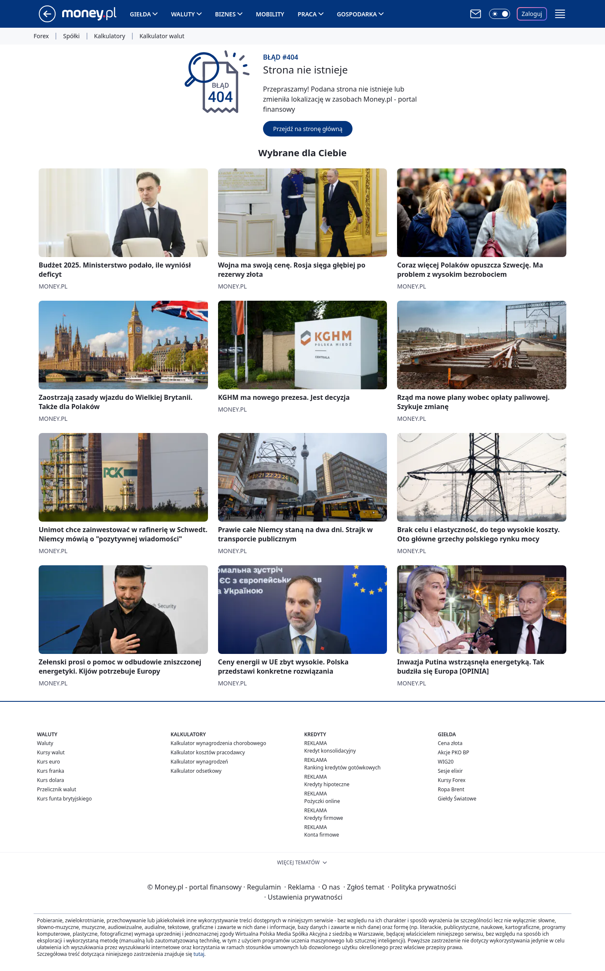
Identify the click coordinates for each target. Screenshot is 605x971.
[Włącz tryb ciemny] (499, 14)
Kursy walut (51, 752)
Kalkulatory (109, 36)
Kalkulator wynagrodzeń (199, 761)
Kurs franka (50, 770)
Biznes (225, 14)
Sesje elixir (450, 770)
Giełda (140, 14)
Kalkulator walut (161, 36)
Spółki (71, 36)
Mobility (270, 14)
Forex (41, 36)
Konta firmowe (321, 834)
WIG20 (446, 761)
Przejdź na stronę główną (307, 129)
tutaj (198, 954)
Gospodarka (357, 14)
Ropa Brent (451, 789)
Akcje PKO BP (453, 752)
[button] (560, 14)
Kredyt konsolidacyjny (330, 750)
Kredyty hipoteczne (327, 784)
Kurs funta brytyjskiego (64, 798)
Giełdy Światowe (457, 798)
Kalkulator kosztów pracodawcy (208, 752)
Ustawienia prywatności (303, 897)
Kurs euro (48, 761)
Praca (307, 14)
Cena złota (450, 743)
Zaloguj (532, 14)
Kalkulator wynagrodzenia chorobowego (218, 743)
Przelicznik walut (56, 789)
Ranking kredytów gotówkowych (342, 767)
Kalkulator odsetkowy (196, 770)
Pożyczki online (322, 801)
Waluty (183, 14)
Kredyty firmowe (323, 817)
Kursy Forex (452, 780)
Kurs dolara (50, 780)
